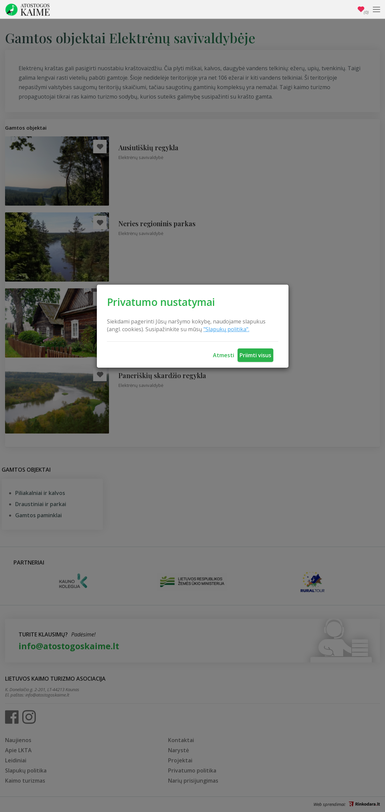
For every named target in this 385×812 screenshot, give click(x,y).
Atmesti (223, 355)
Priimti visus (255, 355)
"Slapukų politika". (226, 329)
